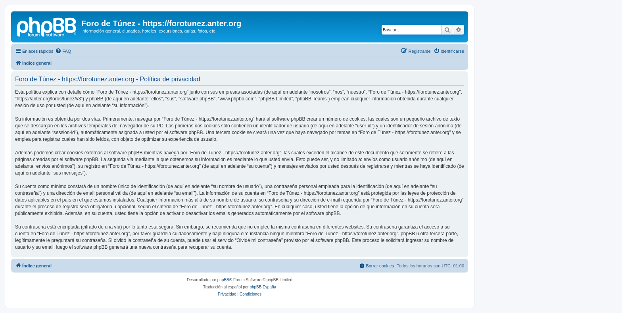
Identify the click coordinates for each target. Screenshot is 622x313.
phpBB (223, 280)
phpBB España (263, 287)
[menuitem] (63, 51)
